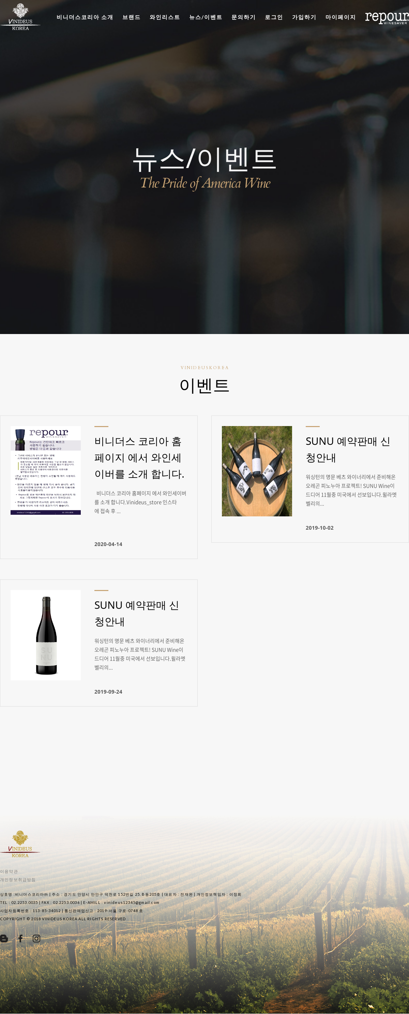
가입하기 (304, 17)
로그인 (274, 17)
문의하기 (243, 17)
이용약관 (9, 871)
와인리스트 (165, 17)
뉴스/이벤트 (206, 17)
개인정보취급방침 (18, 879)
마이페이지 (340, 17)
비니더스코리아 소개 (85, 17)
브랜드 (131, 17)
